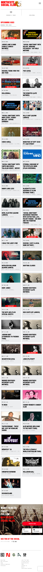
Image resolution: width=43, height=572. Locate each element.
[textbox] (8, 25)
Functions (3, 565)
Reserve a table (11, 15)
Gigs (2, 562)
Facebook (25, 530)
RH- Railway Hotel (19, 554)
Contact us (24, 565)
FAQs (23, 564)
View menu (32, 15)
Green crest (14, 555)
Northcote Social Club (11, 4)
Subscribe (32, 523)
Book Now (3, 560)
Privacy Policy (25, 561)
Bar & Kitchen (4, 561)
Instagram (36, 530)
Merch (23, 567)
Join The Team (25, 560)
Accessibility (25, 562)
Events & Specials (5, 564)
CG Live (24, 555)
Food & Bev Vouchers (27, 568)
